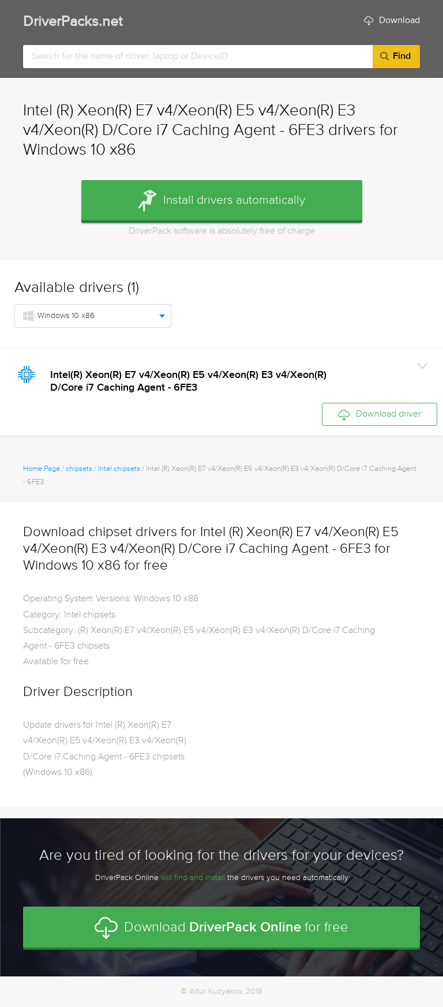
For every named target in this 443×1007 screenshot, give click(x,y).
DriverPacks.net (72, 22)
